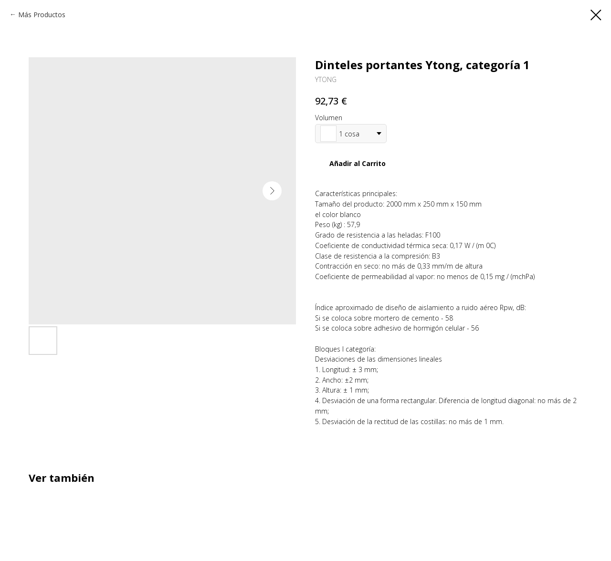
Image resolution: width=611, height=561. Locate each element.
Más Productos (41, 14)
